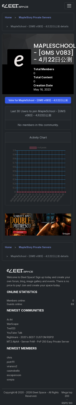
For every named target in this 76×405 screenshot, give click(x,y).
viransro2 (12, 366)
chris (9, 357)
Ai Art (10, 319)
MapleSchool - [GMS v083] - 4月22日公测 (54, 52)
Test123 (11, 328)
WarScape (13, 323)
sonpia (10, 379)
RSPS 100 (67, 403)
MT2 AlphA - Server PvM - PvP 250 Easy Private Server (38, 341)
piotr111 (10, 361)
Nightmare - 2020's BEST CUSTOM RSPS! (30, 337)
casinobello (13, 370)
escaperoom (14, 375)
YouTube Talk (14, 332)
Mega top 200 (67, 394)
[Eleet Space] (15, 5)
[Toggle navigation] (69, 5)
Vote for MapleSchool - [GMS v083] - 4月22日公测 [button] (38, 100)
